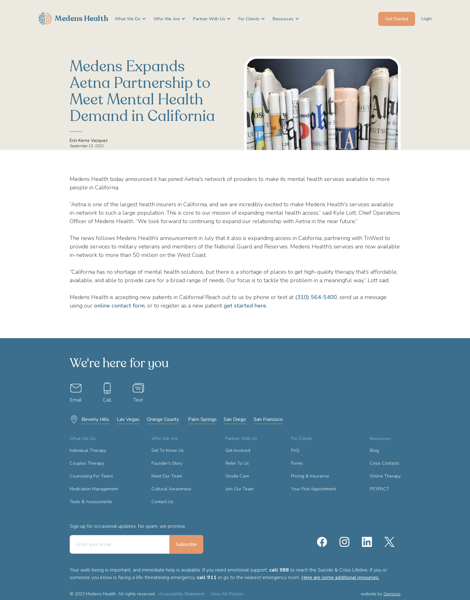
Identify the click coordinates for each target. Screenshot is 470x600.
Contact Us (162, 502)
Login (426, 19)
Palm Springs (202, 419)
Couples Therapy (87, 463)
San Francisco (268, 419)
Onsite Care (237, 476)
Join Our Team (239, 489)
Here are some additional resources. (340, 577)
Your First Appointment (313, 489)
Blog (374, 450)
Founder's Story (166, 463)
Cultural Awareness (171, 489)
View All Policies (227, 594)
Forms (297, 463)
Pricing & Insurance (310, 476)
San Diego (235, 419)
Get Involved (237, 450)
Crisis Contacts (384, 463)
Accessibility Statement (181, 594)
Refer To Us (237, 463)
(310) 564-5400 (316, 297)
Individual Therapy (88, 450)
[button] (127, 18)
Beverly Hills (95, 419)
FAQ (295, 450)
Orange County (163, 419)
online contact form (119, 305)
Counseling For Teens (91, 476)
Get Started (396, 19)
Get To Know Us (167, 450)
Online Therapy (385, 476)
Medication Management (94, 489)
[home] (73, 19)
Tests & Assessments (91, 502)
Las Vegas (128, 419)
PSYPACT (379, 489)
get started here (245, 305)
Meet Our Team (166, 476)
